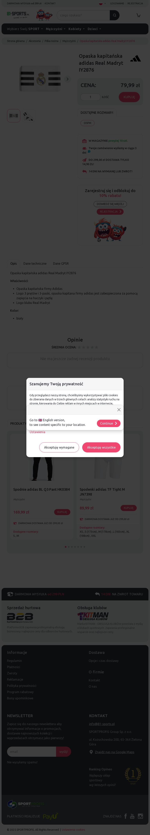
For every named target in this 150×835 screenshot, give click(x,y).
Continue (109, 423)
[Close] (119, 410)
